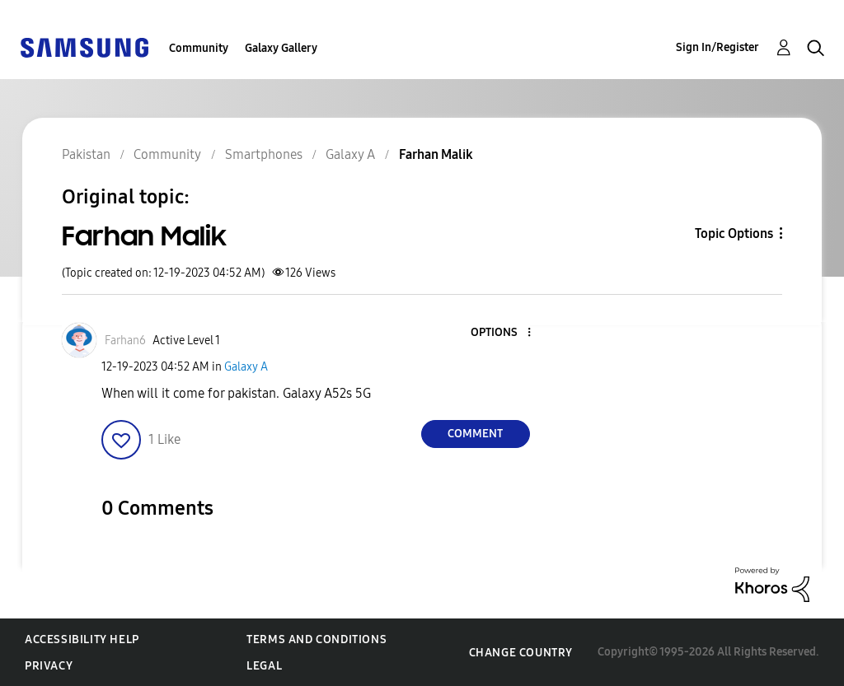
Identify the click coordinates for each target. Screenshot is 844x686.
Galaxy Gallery (281, 48)
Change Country (521, 653)
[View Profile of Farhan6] (125, 341)
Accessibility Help (82, 639)
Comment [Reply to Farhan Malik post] (475, 434)
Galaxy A (246, 367)
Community (198, 48)
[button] (501, 333)
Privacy (49, 666)
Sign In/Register (717, 47)
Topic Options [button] (734, 233)
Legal (264, 666)
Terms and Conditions (316, 639)
